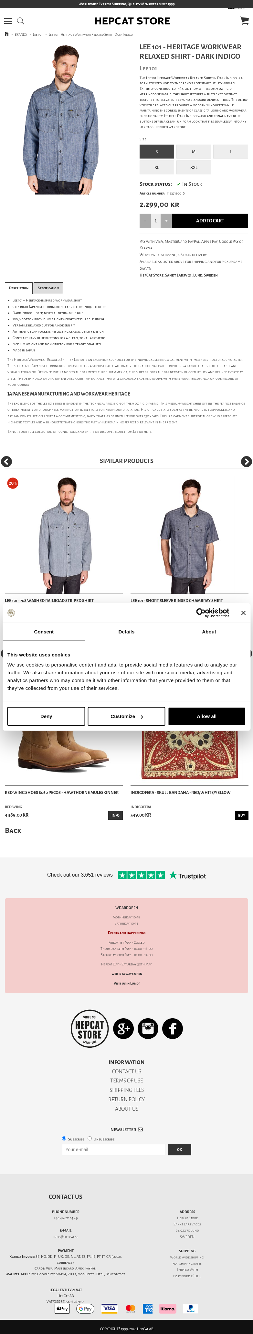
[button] (8, 21)
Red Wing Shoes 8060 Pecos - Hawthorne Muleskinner (62, 792)
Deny (46, 716)
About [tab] (209, 631)
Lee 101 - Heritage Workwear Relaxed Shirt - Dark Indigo (91, 34)
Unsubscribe (104, 1139)
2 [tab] (58, 189)
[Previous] (6, 461)
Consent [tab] (44, 631)
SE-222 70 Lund (187, 1230)
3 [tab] (68, 189)
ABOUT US (126, 1108)
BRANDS (21, 34)
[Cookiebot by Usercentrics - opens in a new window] (201, 613)
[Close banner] (243, 612)
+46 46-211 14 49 (66, 1218)
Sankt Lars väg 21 (187, 1224)
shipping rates (190, 1263)
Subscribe (76, 1139)
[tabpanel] (63, 118)
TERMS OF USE (126, 1080)
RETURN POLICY (126, 1099)
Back (13, 830)
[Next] (246, 461)
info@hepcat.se (65, 1236)
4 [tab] (78, 189)
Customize (127, 716)
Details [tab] (127, 631)
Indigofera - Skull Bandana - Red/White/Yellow (181, 792)
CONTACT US (126, 1071)
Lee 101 (38, 34)
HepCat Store (187, 1218)
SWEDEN (187, 1236)
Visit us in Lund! (127, 983)
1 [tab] (49, 189)
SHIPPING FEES (127, 1090)
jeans (73, 431)
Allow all (206, 716)
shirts (89, 431)
